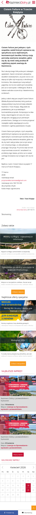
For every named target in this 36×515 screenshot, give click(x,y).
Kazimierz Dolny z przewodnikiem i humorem (15, 399)
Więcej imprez (18, 454)
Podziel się (10, 513)
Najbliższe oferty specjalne (15, 297)
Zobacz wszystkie (18, 363)
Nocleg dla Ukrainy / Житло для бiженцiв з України (18, 309)
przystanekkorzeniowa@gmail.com (14, 180)
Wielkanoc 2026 (18, 340)
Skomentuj (28, 513)
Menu (33, 2)
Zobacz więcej (18, 292)
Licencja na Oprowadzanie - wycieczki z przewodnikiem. (14, 408)
